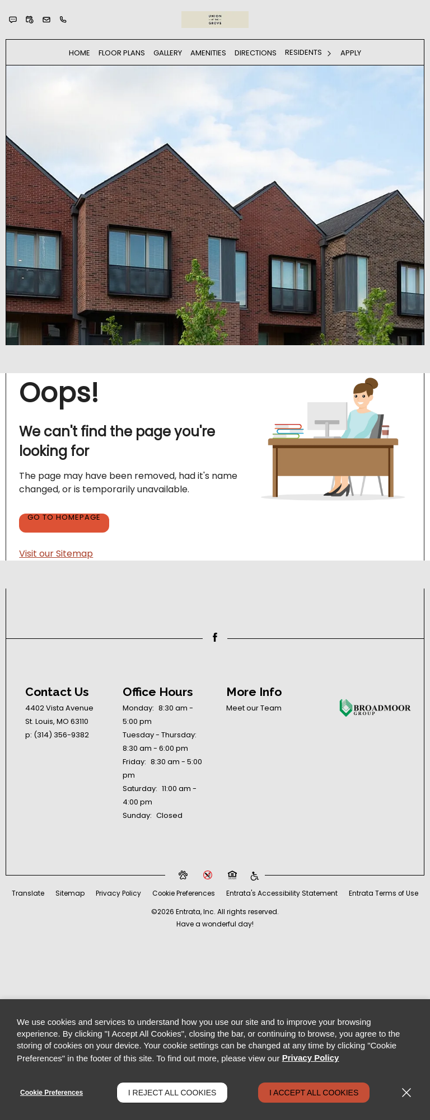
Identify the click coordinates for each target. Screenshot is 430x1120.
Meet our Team (254, 708)
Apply (350, 53)
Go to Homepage (64, 518)
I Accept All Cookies (313, 1092)
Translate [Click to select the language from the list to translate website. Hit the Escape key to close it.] (68, 893)
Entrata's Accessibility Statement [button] (323, 893)
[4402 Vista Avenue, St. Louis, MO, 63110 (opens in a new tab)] (59, 715)
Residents (303, 52)
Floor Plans (122, 53)
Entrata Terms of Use (215, 906)
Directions (256, 53)
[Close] (406, 1092)
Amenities (208, 53)
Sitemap (109, 893)
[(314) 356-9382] (63, 19)
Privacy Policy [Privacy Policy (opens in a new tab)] (158, 893)
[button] (13, 19)
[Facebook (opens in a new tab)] (215, 637)
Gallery (167, 53)
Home (79, 53)
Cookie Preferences (51, 1093)
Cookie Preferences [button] (224, 893)
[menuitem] (79, 52)
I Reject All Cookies (172, 1092)
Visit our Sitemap (56, 553)
